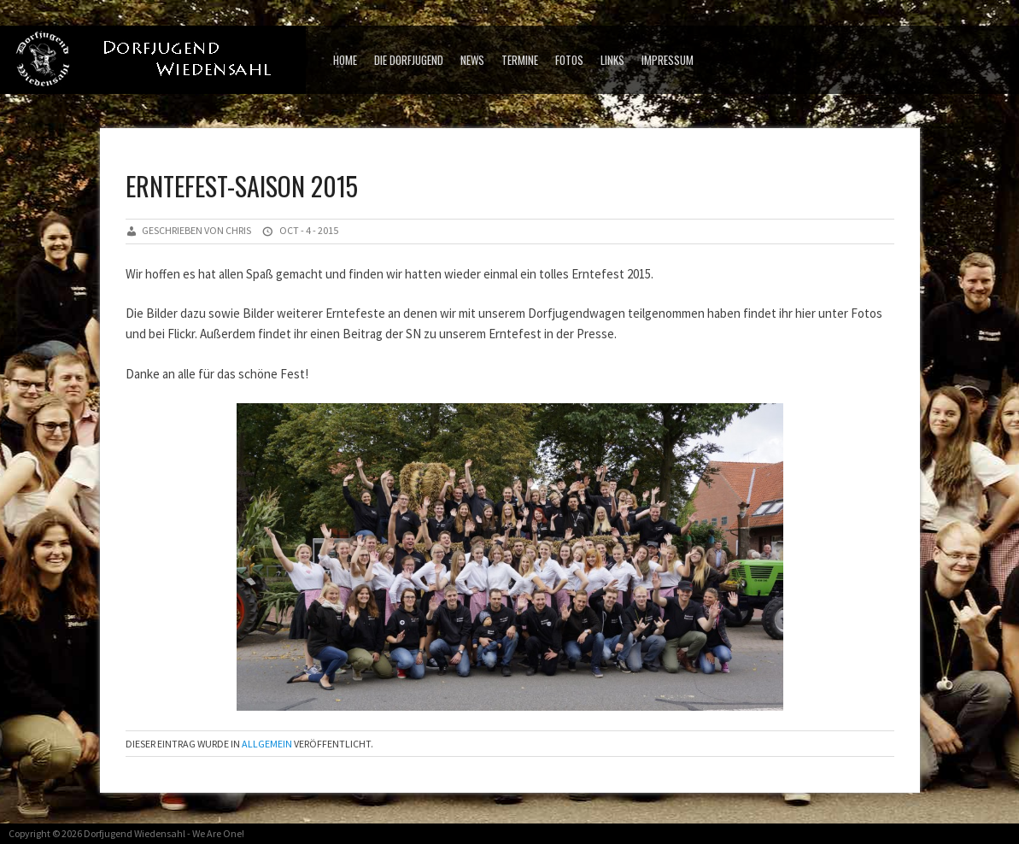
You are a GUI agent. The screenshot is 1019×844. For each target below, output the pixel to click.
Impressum (667, 59)
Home (345, 59)
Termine (519, 59)
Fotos (569, 59)
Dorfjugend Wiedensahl (134, 833)
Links (612, 59)
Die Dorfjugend (408, 59)
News (472, 59)
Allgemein (267, 743)
